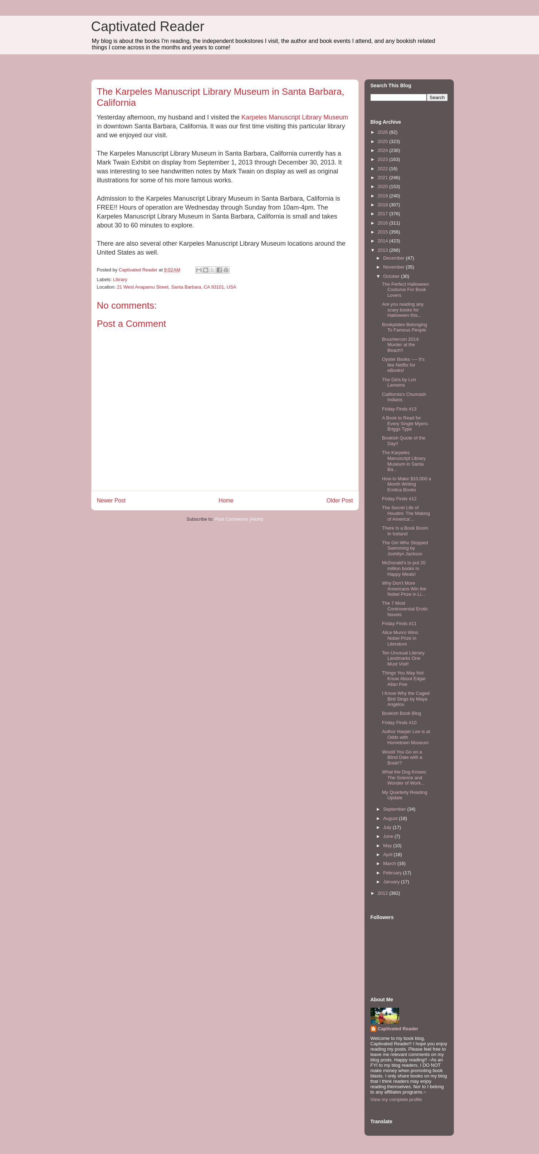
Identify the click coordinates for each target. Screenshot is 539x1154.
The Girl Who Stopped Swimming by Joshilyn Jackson (405, 548)
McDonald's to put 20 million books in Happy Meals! (404, 568)
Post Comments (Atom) (239, 519)
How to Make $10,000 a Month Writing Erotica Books (406, 484)
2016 (383, 223)
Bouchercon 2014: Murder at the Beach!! (401, 345)
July (388, 827)
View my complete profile (396, 1099)
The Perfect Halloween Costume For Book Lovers (405, 289)
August (391, 818)
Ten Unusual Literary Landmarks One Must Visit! (403, 658)
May (388, 845)
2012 (383, 893)
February (393, 872)
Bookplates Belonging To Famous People (404, 327)
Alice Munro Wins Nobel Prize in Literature (400, 638)
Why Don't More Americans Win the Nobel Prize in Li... (404, 588)
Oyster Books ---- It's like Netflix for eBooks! (403, 365)
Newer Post (111, 500)
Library (120, 279)
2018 (383, 204)
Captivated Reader (148, 26)
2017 (383, 213)
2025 (383, 141)
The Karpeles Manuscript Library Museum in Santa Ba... (404, 461)
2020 (383, 186)
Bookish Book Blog (401, 713)
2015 (383, 232)
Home (226, 500)
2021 (383, 177)
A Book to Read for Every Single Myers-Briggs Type (405, 423)
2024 (383, 150)
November (394, 267)
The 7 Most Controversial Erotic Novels (405, 608)
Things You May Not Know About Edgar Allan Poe (404, 678)
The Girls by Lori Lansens (399, 382)
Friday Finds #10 (399, 722)
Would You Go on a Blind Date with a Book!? (402, 757)
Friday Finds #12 (399, 498)
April (388, 854)
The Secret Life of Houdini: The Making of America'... (406, 513)
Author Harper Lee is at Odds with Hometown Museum (406, 737)
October (392, 276)
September (395, 809)
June (389, 836)
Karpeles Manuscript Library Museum (294, 117)
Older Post (340, 500)
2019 (383, 195)
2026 (383, 132)
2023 (383, 159)
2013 (383, 250)
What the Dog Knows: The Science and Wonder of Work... (404, 777)
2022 (383, 168)
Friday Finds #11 (399, 623)
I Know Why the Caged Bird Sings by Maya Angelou (406, 699)
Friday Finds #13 (399, 409)
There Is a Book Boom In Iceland (405, 530)
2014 (383, 241)
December (394, 258)
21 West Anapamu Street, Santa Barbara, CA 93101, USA (176, 287)
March (390, 863)
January (392, 881)
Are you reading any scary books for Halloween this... (402, 309)
